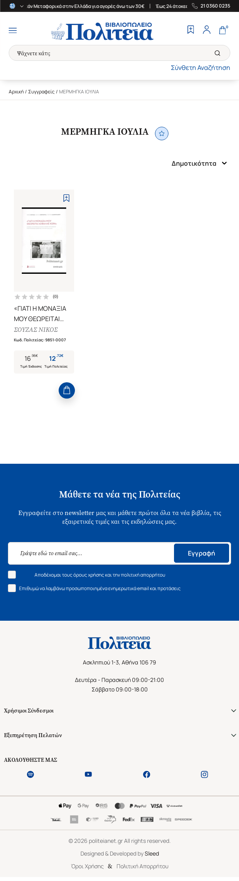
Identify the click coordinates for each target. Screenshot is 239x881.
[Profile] (206, 31)
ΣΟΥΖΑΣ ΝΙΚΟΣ (35, 329)
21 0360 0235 (215, 6)
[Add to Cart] (67, 390)
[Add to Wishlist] (66, 198)
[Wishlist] (191, 31)
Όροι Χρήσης (87, 866)
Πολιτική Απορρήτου (142, 866)
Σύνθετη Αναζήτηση (200, 67)
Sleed (152, 853)
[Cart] (222, 31)
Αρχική (16, 91)
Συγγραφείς (41, 91)
